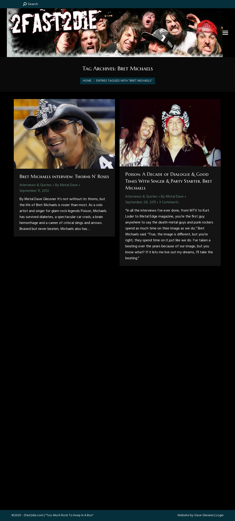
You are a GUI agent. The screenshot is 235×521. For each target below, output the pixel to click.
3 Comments (169, 202)
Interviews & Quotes (36, 185)
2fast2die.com (33, 515)
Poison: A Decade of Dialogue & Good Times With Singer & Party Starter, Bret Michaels (168, 181)
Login (220, 515)
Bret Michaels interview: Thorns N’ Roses (64, 176)
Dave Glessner (204, 515)
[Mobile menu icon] (225, 32)
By (66, 185)
